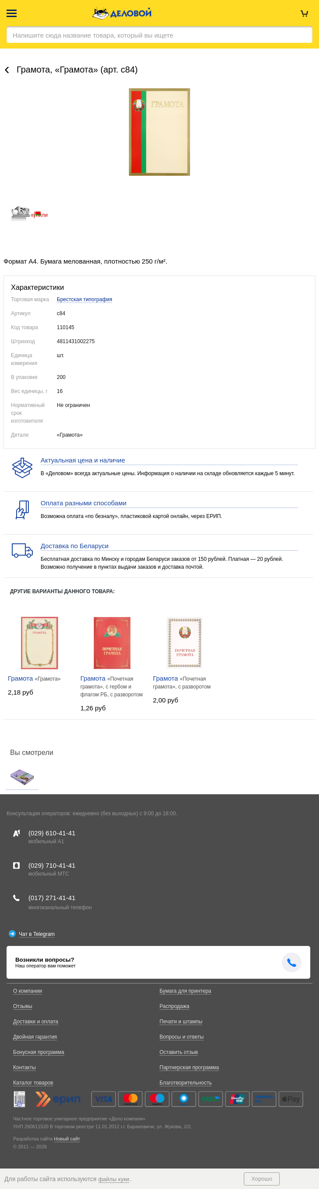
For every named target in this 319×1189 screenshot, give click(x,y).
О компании (27, 991)
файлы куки (113, 1179)
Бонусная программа (38, 1052)
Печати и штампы (181, 1022)
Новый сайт (67, 1138)
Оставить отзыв (179, 1052)
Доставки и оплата (35, 1022)
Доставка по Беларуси (74, 545)
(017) (52, 897)
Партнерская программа (189, 1067)
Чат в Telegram (37, 934)
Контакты (24, 1067)
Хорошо (261, 1178)
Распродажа (174, 1006)
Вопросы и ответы (182, 1037)
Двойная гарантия (35, 1037)
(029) (52, 833)
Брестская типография (84, 299)
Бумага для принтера (185, 991)
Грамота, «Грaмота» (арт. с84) (77, 69)
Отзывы (22, 1006)
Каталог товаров (33, 1083)
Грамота (21, 678)
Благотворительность (186, 1083)
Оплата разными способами (83, 503)
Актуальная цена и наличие (83, 460)
